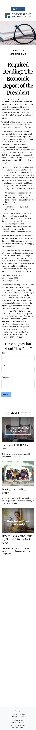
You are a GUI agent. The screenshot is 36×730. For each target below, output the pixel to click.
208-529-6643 (20, 715)
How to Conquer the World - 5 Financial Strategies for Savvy (17, 539)
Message (5, 377)
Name (3, 353)
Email (3, 365)
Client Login (18, 9)
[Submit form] (6, 394)
